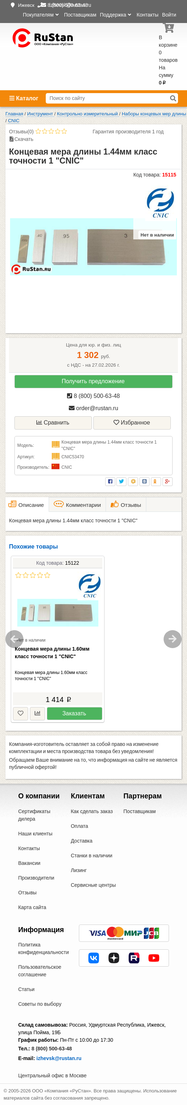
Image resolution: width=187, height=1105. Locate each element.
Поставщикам (80, 15)
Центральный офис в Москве (52, 1075)
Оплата (79, 826)
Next (173, 639)
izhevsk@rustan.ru (58, 1058)
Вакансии (29, 863)
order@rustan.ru (93, 408)
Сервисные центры (93, 885)
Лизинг (78, 870)
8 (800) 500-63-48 (93, 396)
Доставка (81, 841)
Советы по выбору (39, 1004)
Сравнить (53, 422)
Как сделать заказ (91, 811)
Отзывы (27, 892)
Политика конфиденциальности (43, 948)
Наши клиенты (35, 833)
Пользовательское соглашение (39, 970)
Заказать (74, 713)
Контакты (147, 15)
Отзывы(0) (21, 131)
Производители (36, 878)
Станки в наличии (91, 855)
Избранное (131, 422)
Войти (169, 15)
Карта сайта (32, 907)
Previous (14, 639)
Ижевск (26, 5)
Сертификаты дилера (34, 815)
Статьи (26, 989)
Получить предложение (93, 381)
